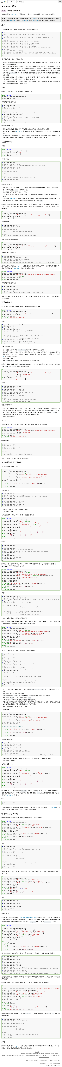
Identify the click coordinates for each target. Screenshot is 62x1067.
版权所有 (37, 1052)
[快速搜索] (37, 1)
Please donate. (56, 1060)
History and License (44, 1057)
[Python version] (11, 1)
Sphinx (55, 1065)
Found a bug (56, 1063)
